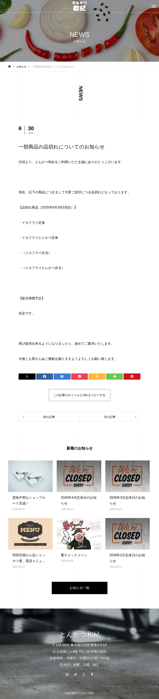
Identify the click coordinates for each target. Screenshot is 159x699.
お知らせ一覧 (80, 588)
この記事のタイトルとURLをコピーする (79, 395)
